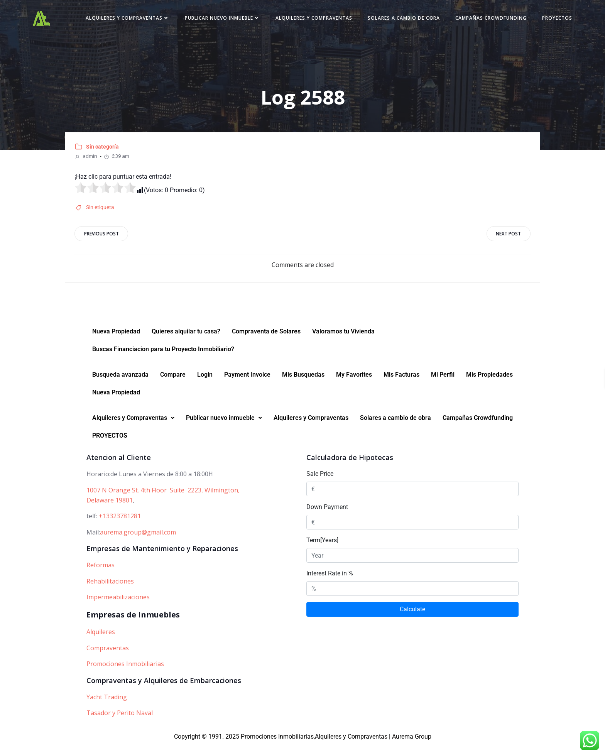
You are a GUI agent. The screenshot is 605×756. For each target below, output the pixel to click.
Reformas (100, 576)
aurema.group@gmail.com (138, 543)
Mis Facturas (401, 385)
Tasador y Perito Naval (119, 723)
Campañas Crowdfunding (525, 20)
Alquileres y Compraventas (162, 20)
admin (88, 162)
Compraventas (107, 659)
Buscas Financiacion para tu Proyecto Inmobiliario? (163, 360)
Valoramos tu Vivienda (343, 342)
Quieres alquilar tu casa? (186, 342)
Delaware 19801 (109, 511)
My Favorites (354, 385)
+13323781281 (120, 527)
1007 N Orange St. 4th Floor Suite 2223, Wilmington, (163, 501)
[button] (133, 429)
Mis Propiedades (489, 385)
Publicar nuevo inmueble (256, 20)
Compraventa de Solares (266, 342)
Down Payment (327, 518)
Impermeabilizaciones (118, 608)
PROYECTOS (546, 35)
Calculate (412, 620)
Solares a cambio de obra (438, 20)
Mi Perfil (443, 385)
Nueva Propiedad (116, 342)
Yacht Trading (106, 708)
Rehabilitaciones (110, 592)
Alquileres (100, 642)
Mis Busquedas (303, 385)
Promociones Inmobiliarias (125, 674)
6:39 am (119, 162)
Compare (173, 385)
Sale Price (319, 485)
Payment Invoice (247, 385)
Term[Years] (322, 551)
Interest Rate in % (329, 584)
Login (205, 385)
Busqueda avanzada (120, 385)
